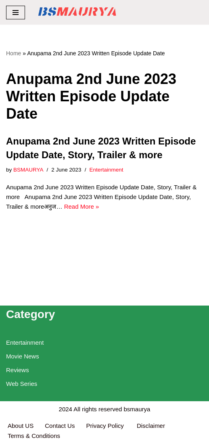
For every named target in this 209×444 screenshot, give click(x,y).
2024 (65, 409)
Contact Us (60, 425)
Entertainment (106, 170)
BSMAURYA (28, 170)
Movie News (22, 356)
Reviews (17, 370)
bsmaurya (137, 409)
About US (20, 425)
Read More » (81, 206)
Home (13, 53)
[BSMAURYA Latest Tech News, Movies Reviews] (77, 12)
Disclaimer (151, 425)
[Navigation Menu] (15, 12)
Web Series (21, 383)
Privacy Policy (105, 425)
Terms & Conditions (34, 435)
